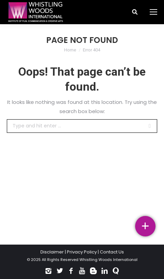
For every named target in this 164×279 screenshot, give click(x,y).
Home (70, 49)
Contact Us (112, 252)
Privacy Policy (82, 252)
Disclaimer (52, 252)
